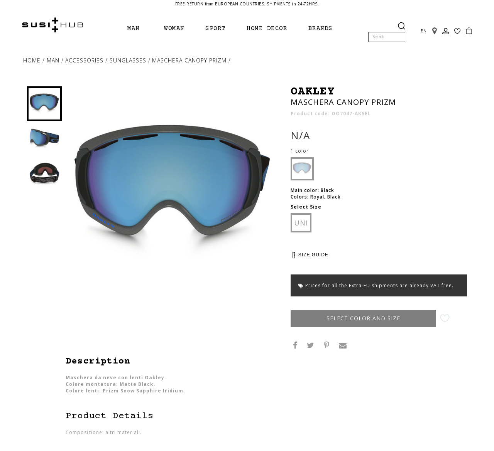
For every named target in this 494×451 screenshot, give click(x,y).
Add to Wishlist (458, 318)
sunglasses (129, 60)
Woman (174, 28)
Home (32, 60)
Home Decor (267, 28)
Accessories (85, 60)
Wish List (457, 26)
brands (320, 28)
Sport (215, 28)
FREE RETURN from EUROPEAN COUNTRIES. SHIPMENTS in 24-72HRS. (247, 4)
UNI (301, 222)
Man (133, 28)
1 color (300, 151)
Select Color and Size (370, 318)
